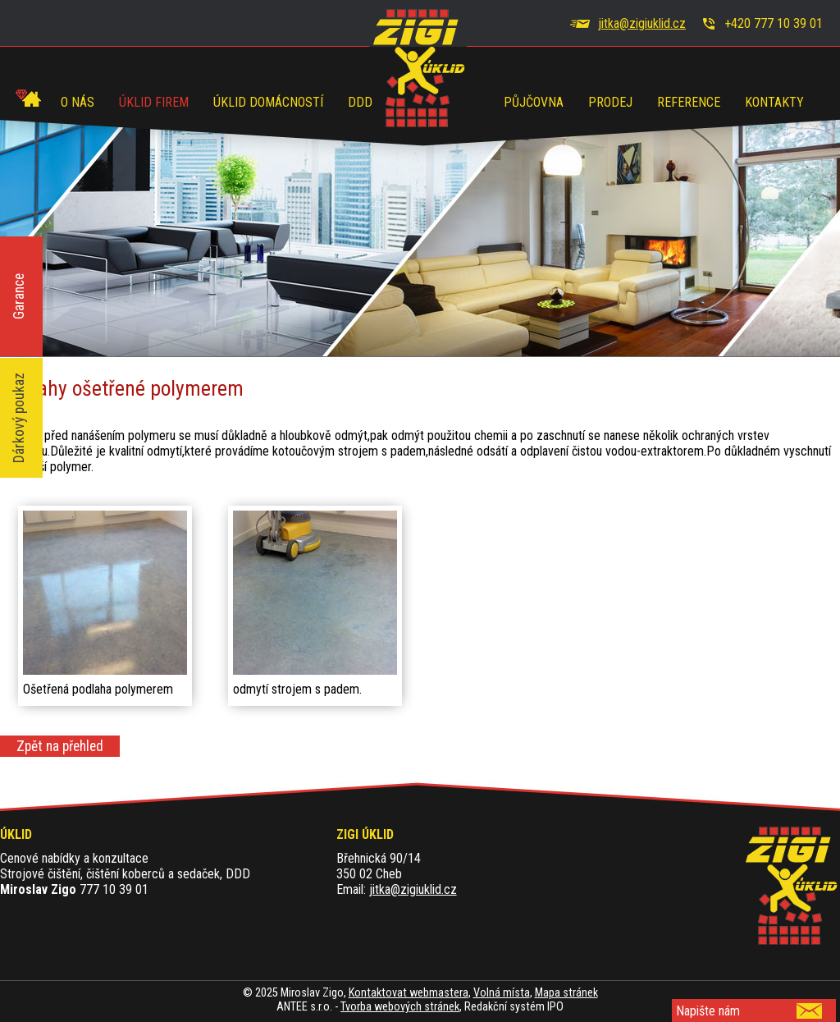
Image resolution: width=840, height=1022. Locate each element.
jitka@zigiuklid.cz (642, 23)
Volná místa (501, 993)
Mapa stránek (566, 993)
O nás (77, 102)
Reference (688, 102)
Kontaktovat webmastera (408, 993)
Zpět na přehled (59, 746)
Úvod (28, 96)
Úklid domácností (268, 102)
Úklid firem (154, 102)
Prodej (610, 102)
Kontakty (774, 102)
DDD (360, 102)
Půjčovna (534, 102)
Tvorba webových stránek (399, 1007)
